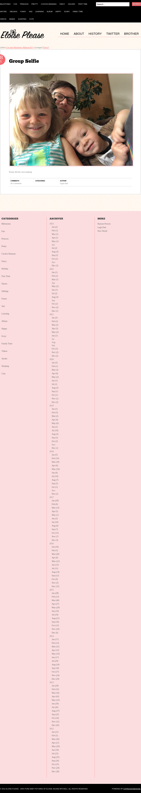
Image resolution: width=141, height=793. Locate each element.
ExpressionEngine (132, 789)
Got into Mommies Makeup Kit (19, 47)
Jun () (55, 290)
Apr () (55, 238)
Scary (4, 336)
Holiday (5, 269)
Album (4, 321)
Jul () (54, 248)
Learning (5, 314)
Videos (4, 351)
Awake (4, 358)
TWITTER (113, 33)
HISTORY (95, 33)
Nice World (102, 231)
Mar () (55, 234)
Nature (4, 284)
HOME (64, 33)
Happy (4, 329)
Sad (3, 306)
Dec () (55, 265)
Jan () (55, 227)
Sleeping (5, 366)
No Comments (15, 183)
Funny (4, 299)
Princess (5, 239)
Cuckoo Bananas (9, 254)
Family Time (7, 344)
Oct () (55, 259)
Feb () (55, 230)
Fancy (4, 261)
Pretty (4, 246)
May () (55, 241)
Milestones (6, 224)
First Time (6, 276)
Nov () (55, 307)
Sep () (55, 255)
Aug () (55, 252)
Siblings (5, 291)
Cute (3, 373)
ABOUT (79, 33)
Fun (3, 231)
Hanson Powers (104, 224)
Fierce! (46, 47)
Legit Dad (64, 183)
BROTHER (131, 33)
